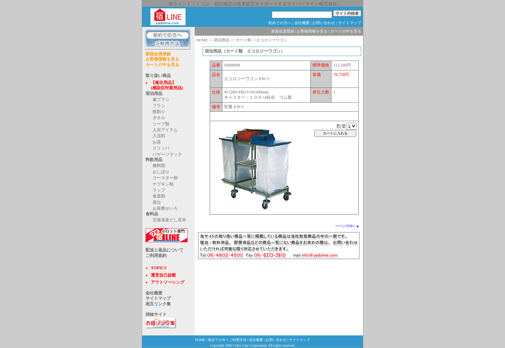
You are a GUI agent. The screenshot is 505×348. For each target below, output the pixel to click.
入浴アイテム (165, 129)
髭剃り (159, 111)
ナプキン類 (163, 184)
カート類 (243, 40)
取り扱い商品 (158, 75)
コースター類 (165, 177)
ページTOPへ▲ (347, 226)
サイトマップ (349, 23)
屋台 (157, 202)
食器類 (159, 196)
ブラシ (159, 105)
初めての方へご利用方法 (227, 340)
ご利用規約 (156, 255)
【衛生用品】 (163, 82)
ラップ (159, 190)
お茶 (157, 142)
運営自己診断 (163, 275)
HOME (202, 40)
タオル (159, 117)
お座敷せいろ (165, 208)
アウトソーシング (167, 282)
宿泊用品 (154, 93)
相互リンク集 (158, 303)
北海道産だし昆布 (169, 219)
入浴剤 (159, 135)
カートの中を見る (162, 64)
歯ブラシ (161, 99)
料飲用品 (154, 159)
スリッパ (161, 148)
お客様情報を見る (162, 59)
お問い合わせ (323, 23)
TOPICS (158, 267)
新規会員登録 (158, 53)
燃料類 (159, 165)
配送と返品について (164, 250)
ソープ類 (161, 123)
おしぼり (161, 171)
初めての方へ (279, 23)
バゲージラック (167, 154)
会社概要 (302, 23)
